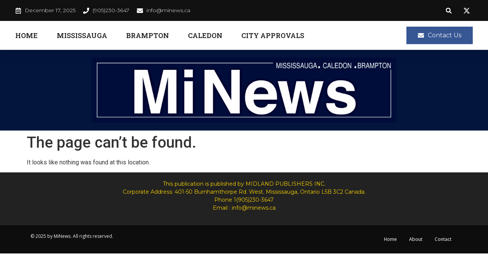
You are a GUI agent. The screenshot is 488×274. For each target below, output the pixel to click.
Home (26, 35)
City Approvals (272, 35)
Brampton (147, 35)
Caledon (205, 35)
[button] (449, 10)
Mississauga (82, 35)
